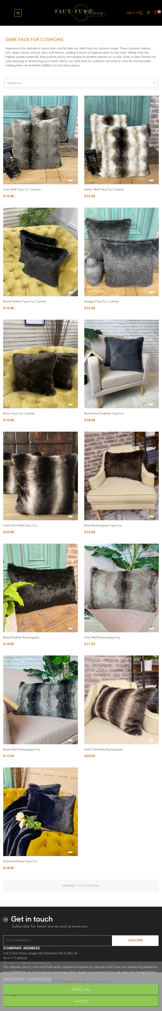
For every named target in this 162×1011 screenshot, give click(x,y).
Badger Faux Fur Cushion (101, 301)
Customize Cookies (39, 978)
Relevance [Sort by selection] (82, 83)
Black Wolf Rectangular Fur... (22, 749)
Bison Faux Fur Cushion (19, 413)
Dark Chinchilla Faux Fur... (20, 525)
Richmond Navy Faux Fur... (21, 861)
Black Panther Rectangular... (22, 637)
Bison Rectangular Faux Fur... (103, 525)
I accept (81, 1001)
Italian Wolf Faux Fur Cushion (104, 189)
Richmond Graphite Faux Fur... (104, 413)
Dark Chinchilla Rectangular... (104, 749)
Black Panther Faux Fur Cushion (24, 301)
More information (14, 978)
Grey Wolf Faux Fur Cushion (22, 189)
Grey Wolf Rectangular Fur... (103, 637)
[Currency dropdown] (130, 13)
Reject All (81, 990)
